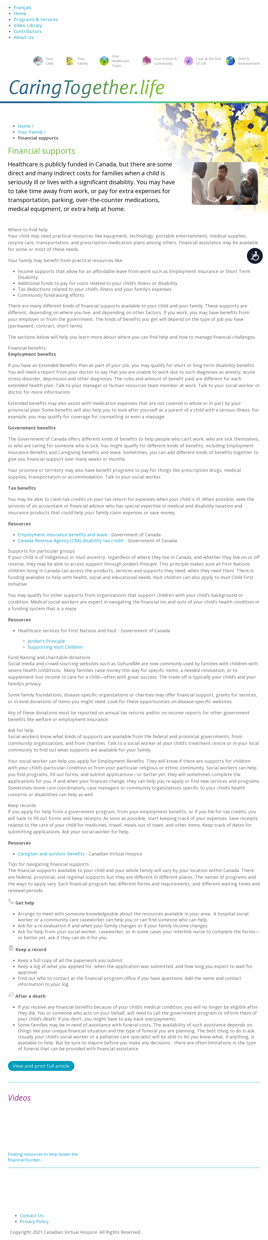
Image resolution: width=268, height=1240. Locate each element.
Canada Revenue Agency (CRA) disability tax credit (71, 541)
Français (22, 7)
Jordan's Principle (46, 641)
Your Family (32, 132)
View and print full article (41, 1066)
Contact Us (32, 1215)
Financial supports (38, 138)
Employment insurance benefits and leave (62, 535)
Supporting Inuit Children (55, 647)
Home (20, 13)
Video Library (28, 25)
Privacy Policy (34, 1221)
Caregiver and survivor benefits (51, 854)
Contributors (28, 31)
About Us (24, 37)
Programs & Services (36, 19)
